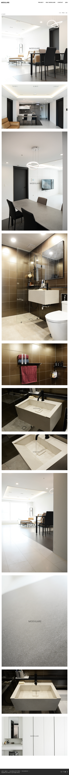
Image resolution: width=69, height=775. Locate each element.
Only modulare (50, 2)
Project (40, 2)
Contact (60, 2)
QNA (66, 2)
